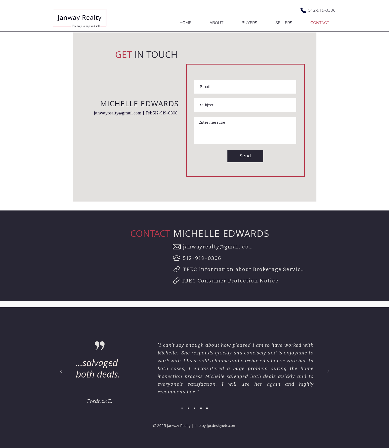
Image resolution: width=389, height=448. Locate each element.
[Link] (177, 269)
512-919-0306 (322, 10)
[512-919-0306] (202, 258)
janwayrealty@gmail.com (117, 113)
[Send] (245, 156)
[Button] (79, 18)
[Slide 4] (201, 408)
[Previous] (61, 371)
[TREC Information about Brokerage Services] (245, 269)
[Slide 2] (188, 408)
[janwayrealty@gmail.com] (220, 247)
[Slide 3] (194, 408)
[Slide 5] (207, 408)
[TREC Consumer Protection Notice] (231, 281)
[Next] (328, 371)
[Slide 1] (182, 408)
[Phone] (303, 10)
